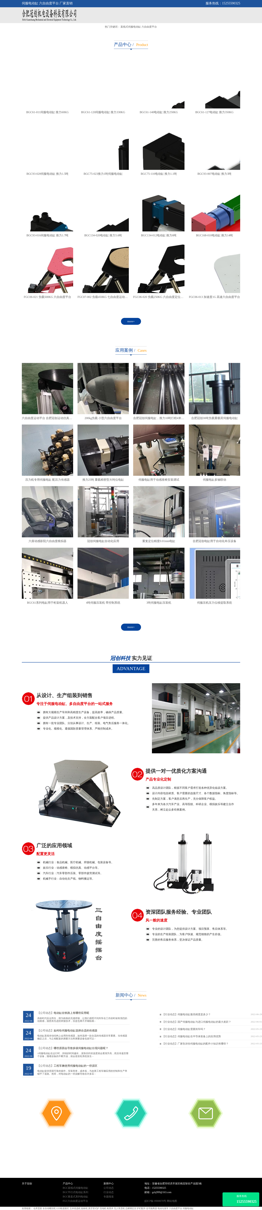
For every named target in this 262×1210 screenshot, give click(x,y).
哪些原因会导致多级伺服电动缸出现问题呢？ (81, 1048)
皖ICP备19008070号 (155, 1201)
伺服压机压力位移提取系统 (214, 602)
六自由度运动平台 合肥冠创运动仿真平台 (48, 418)
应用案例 (124, 350)
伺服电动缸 (188, 1208)
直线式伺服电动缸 (130, 26)
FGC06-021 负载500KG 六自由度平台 (47, 296)
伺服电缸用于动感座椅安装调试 (158, 479)
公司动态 (109, 1188)
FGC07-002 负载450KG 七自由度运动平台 (104, 296)
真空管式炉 (93, 1208)
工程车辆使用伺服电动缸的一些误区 (75, 1065)
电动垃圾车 (163, 1208)
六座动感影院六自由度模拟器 (47, 541)
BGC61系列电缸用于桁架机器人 (47, 602)
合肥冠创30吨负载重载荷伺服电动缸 (214, 418)
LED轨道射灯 (62, 1208)
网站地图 (172, 1201)
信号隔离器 (151, 1208)
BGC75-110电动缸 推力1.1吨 (159, 173)
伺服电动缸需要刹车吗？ (192, 1029)
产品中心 (122, 44)
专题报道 (109, 1196)
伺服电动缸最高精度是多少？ (194, 1014)
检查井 (110, 1208)
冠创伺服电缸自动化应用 (103, 541)
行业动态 (109, 1192)
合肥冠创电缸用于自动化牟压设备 (214, 541)
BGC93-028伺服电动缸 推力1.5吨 (48, 173)
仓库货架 (37, 1208)
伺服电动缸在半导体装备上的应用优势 (199, 1036)
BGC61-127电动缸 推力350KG (214, 112)
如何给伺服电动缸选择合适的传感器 (75, 1030)
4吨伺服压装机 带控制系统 (103, 602)
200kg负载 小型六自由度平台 (103, 418)
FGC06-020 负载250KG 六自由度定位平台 (159, 296)
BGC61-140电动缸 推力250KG (159, 112)
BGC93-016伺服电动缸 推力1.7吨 (48, 235)
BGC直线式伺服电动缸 (75, 1188)
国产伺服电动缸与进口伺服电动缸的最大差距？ (204, 1022)
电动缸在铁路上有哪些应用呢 (71, 1012)
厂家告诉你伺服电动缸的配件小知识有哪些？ (203, 1043)
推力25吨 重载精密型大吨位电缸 (103, 479)
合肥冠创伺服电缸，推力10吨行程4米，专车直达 (164, 418)
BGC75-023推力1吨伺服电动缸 (103, 173)
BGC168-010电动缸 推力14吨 (214, 235)
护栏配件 (141, 1208)
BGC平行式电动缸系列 (75, 1192)
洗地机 (103, 1208)
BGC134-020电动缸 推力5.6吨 (103, 235)
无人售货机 (119, 1208)
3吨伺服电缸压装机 (158, 602)
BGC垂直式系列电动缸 (75, 1196)
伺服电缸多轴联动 (214, 479)
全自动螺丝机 (49, 1208)
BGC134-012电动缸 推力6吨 (158, 235)
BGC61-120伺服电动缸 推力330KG (103, 112)
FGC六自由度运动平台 (75, 1201)
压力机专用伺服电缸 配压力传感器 (47, 479)
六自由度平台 (149, 26)
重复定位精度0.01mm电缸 (158, 541)
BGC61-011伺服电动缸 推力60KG (47, 112)
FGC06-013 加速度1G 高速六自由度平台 (214, 296)
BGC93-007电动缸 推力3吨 (214, 173)
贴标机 (84, 1208)
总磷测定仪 (130, 1208)
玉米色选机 (75, 1208)
